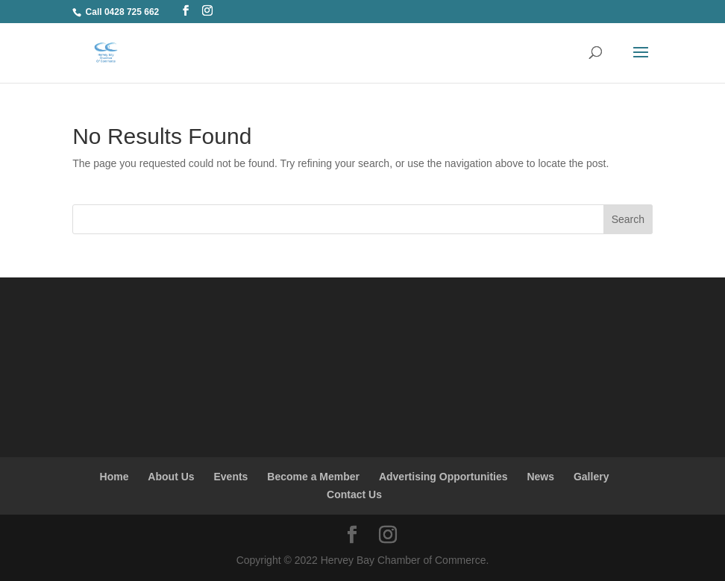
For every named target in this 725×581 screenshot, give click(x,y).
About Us (171, 477)
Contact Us (354, 494)
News (540, 477)
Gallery (591, 477)
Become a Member (313, 477)
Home (114, 477)
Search (628, 219)
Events (230, 477)
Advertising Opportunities (443, 477)
